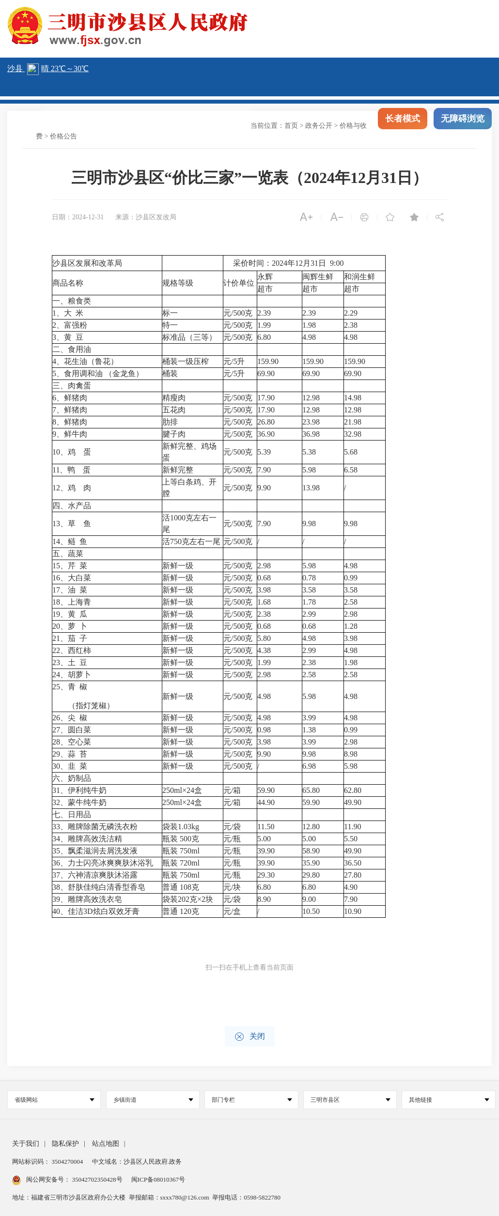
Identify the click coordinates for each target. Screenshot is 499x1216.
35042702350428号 (97, 1179)
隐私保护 (65, 1143)
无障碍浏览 (462, 126)
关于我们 (25, 1143)
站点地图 (105, 1143)
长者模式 (402, 126)
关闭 (249, 1037)
